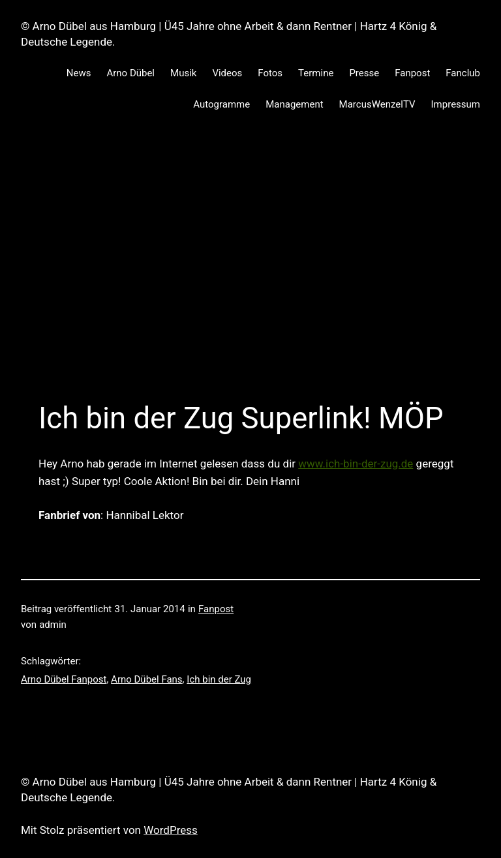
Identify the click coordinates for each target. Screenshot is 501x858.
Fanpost (216, 609)
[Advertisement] (250, 269)
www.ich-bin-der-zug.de (355, 463)
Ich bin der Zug (219, 679)
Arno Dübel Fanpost (63, 679)
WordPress (171, 829)
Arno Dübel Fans (147, 679)
